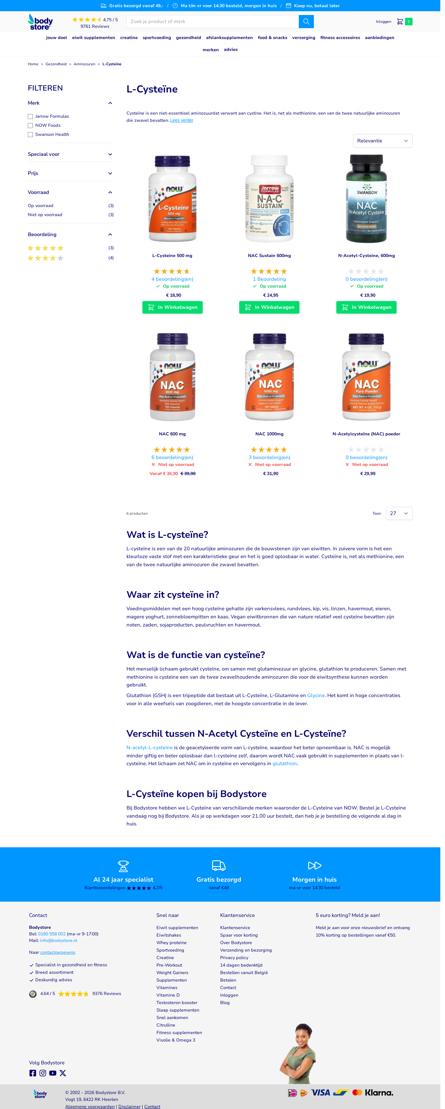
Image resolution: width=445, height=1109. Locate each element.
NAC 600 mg (172, 434)
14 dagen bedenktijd (241, 965)
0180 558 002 (52, 934)
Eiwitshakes (168, 935)
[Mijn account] (383, 21)
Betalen (228, 980)
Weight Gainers (172, 973)
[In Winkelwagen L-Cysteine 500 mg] (172, 307)
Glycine (316, 695)
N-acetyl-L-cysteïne (149, 747)
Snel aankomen (172, 1018)
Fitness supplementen (179, 1033)
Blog (225, 1003)
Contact (228, 988)
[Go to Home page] (40, 21)
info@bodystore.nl (58, 940)
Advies (231, 49)
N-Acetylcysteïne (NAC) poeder (366, 434)
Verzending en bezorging (246, 950)
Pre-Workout (169, 965)
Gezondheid (56, 64)
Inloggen (229, 995)
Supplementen (171, 980)
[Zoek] (306, 21)
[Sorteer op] (383, 141)
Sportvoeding (170, 950)
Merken (211, 50)
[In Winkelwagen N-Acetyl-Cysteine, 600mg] (366, 307)
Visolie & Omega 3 (175, 1040)
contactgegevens (57, 952)
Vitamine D (168, 995)
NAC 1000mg (269, 434)
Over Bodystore (236, 943)
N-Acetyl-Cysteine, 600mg (366, 256)
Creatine (165, 958)
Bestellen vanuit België (244, 973)
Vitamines (166, 988)
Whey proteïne (171, 943)
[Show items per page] (399, 513)
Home (33, 64)
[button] (71, 88)
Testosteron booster (176, 1003)
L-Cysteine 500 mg (172, 256)
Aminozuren (84, 64)
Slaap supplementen (177, 1010)
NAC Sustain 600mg (269, 256)
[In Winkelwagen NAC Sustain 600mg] (269, 307)
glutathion (285, 763)
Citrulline (165, 1025)
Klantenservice (235, 928)
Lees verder (181, 120)
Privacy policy (234, 958)
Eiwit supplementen (177, 928)
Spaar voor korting (239, 935)
